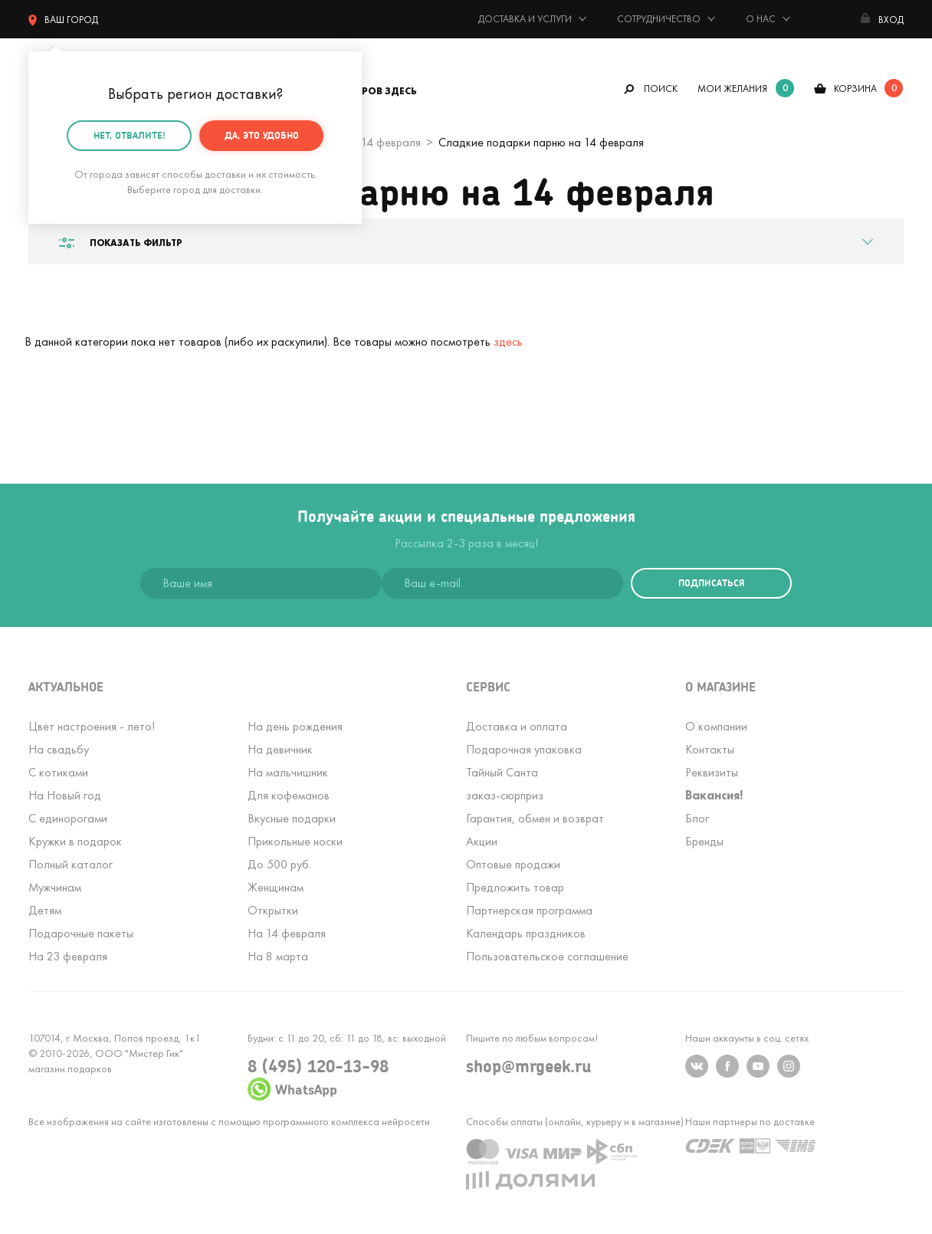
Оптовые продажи (513, 864)
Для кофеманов (289, 795)
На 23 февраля (67, 956)
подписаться (711, 583)
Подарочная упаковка (524, 749)
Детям (44, 910)
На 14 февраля (287, 933)
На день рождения (295, 726)
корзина (855, 88)
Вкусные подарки (292, 818)
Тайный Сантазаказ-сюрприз (504, 783)
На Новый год (64, 795)
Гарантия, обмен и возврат (535, 818)
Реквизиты (711, 772)
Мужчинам (54, 887)
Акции (481, 841)
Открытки (273, 910)
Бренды (704, 841)
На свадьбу (58, 749)
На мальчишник (288, 772)
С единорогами (67, 818)
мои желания (732, 88)
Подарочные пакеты (80, 933)
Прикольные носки (295, 841)
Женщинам (276, 887)
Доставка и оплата (516, 726)
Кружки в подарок (75, 841)
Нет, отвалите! (130, 135)
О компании (716, 726)
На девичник (280, 749)
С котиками (58, 772)
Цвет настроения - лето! (91, 726)
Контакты (709, 749)
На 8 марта (278, 956)
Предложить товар (515, 887)
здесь (508, 341)
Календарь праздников (526, 933)
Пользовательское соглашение (547, 956)
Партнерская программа (529, 910)
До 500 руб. (279, 864)
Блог (697, 818)
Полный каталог (70, 864)
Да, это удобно (262, 135)
